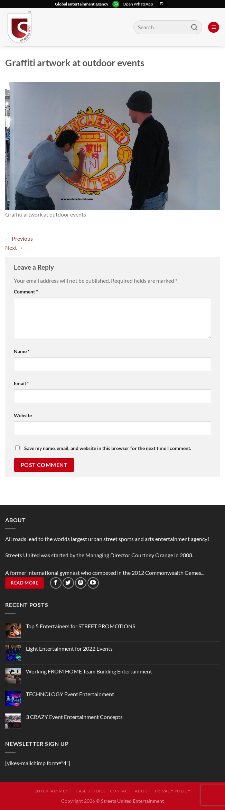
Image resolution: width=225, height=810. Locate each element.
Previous (19, 238)
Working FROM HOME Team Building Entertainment (89, 671)
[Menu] (213, 27)
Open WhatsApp (138, 4)
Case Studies (90, 790)
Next (14, 247)
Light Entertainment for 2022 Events (69, 648)
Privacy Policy (173, 790)
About (142, 790)
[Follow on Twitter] (68, 583)
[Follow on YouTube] (93, 583)
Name (22, 351)
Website (23, 415)
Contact (120, 790)
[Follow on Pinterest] (80, 583)
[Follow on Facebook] (56, 583)
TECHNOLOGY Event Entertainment (70, 694)
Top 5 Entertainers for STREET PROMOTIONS (80, 626)
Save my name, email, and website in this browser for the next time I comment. (107, 448)
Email (21, 383)
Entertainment (53, 790)
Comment (26, 291)
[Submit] (194, 27)
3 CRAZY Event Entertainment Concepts (74, 716)
